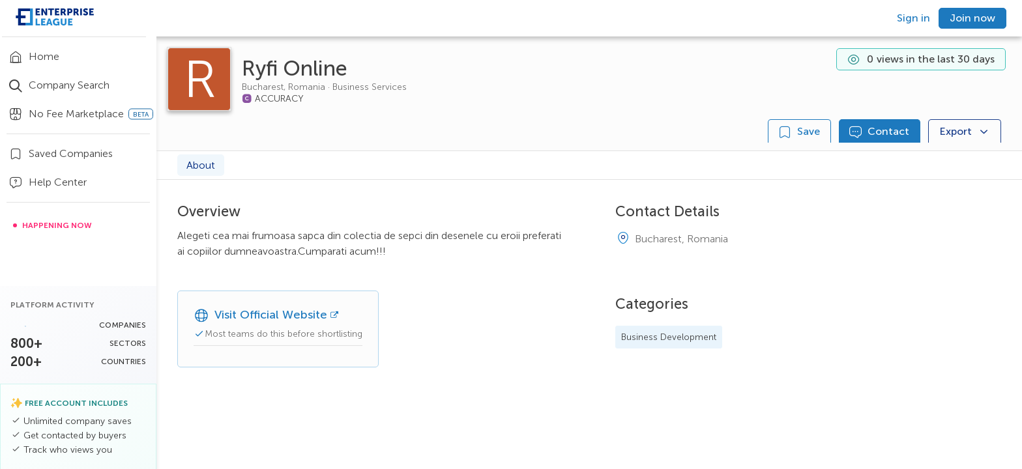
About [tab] (200, 165)
